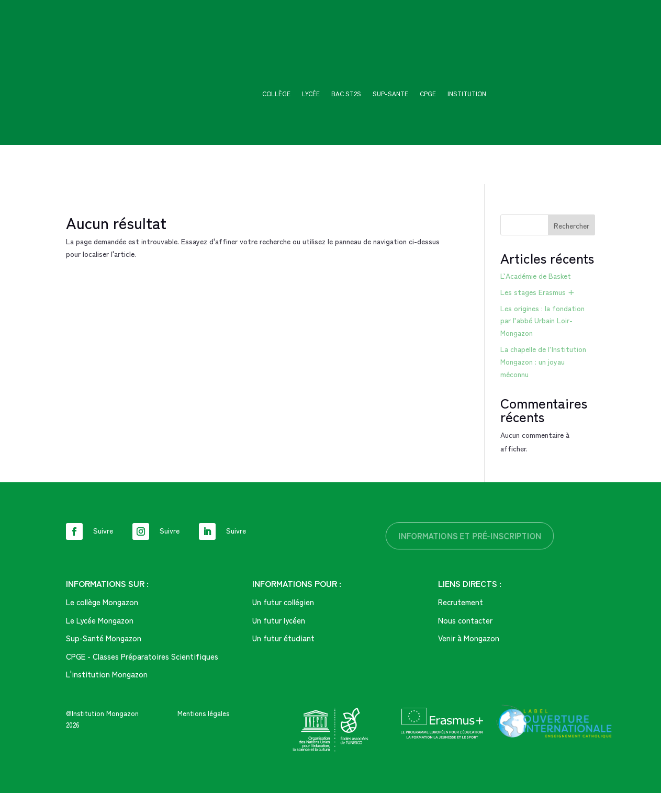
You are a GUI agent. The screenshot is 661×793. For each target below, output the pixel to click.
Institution (466, 94)
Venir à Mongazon (468, 637)
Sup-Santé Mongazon (103, 637)
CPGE (428, 94)
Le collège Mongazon (102, 601)
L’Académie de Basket (535, 275)
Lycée (311, 94)
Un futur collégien (283, 601)
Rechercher (571, 225)
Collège (276, 94)
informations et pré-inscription (470, 535)
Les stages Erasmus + (537, 292)
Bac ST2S (346, 94)
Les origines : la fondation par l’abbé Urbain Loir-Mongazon (542, 320)
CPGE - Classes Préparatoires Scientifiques (142, 656)
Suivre (103, 530)
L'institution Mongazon (107, 674)
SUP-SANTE (390, 94)
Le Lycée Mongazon (99, 620)
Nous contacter (465, 620)
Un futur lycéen (278, 620)
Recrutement (460, 601)
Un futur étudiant (283, 637)
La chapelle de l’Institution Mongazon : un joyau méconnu (543, 361)
